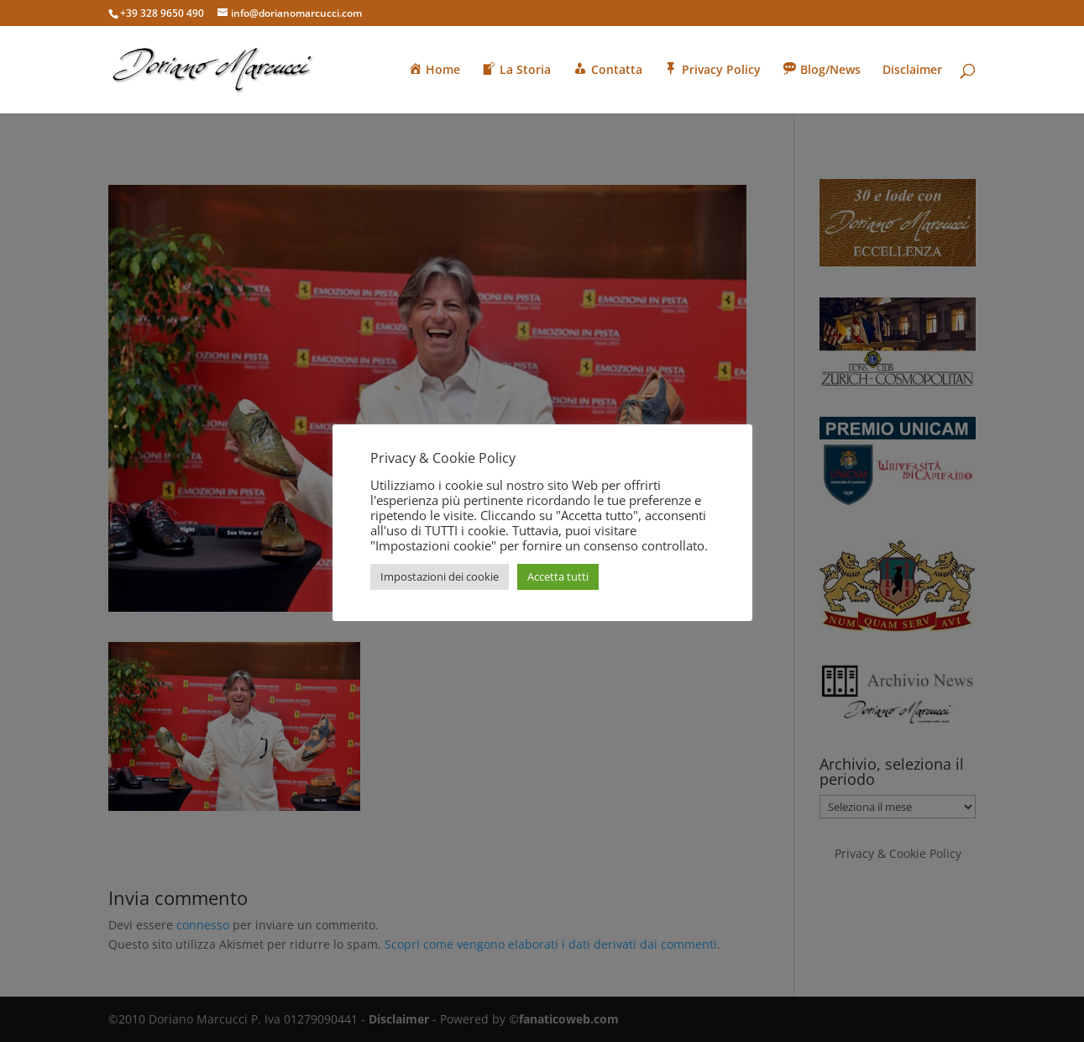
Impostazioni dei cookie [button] (439, 576)
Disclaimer (912, 70)
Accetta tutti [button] (558, 576)
